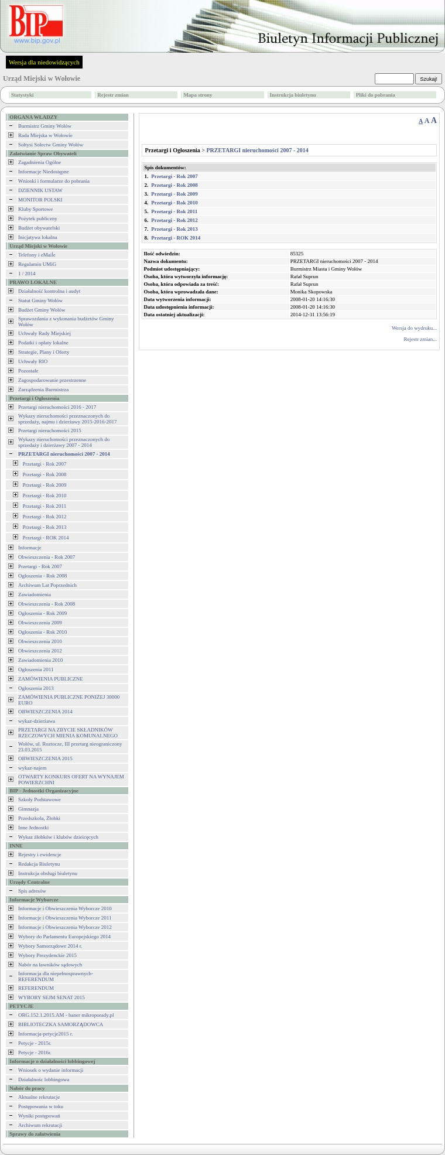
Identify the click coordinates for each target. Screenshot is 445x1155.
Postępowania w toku (40, 1106)
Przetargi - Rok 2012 (45, 517)
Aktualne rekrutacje (39, 1097)
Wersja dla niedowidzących (44, 62)
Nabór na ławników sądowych (50, 965)
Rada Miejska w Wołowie (45, 135)
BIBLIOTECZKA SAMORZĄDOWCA (60, 1024)
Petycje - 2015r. (35, 1043)
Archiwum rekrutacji (40, 1125)
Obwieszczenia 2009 (40, 623)
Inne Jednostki (33, 828)
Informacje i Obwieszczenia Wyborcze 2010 (65, 908)
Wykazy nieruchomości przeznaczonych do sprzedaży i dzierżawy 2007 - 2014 (63, 442)
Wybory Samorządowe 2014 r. (50, 946)
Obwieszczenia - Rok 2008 (46, 604)
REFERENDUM (36, 988)
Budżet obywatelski (39, 228)
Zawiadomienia (34, 594)
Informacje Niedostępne (43, 172)
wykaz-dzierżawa (36, 721)
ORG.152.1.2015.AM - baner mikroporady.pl (66, 1015)
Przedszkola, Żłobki (39, 818)
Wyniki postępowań (39, 1116)
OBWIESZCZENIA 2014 (45, 712)
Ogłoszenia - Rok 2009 (42, 613)
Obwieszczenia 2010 (40, 641)
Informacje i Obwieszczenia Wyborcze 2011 (64, 918)
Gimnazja (28, 809)
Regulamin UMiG (37, 264)
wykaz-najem (32, 768)
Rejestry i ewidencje (39, 854)
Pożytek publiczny (37, 218)
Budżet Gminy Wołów (42, 310)
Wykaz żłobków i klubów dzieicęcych (58, 837)
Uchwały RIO (32, 361)
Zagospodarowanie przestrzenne (52, 380)
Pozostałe (28, 371)
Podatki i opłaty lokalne (43, 343)
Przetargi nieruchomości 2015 (49, 430)
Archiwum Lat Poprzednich (47, 585)
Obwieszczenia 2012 (40, 651)
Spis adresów (32, 891)
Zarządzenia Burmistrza (43, 389)
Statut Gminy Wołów (40, 300)
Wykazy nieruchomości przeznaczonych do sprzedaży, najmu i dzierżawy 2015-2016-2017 (67, 419)
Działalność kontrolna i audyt (49, 291)
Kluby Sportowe (35, 209)
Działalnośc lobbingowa (43, 1079)
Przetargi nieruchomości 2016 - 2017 (57, 407)
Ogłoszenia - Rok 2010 (42, 632)
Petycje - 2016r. (35, 1052)
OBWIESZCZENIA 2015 (45, 758)
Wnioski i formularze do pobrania (54, 181)
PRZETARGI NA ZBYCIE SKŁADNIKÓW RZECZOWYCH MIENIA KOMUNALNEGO (68, 733)
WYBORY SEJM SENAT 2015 (51, 997)
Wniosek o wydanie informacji (50, 1070)
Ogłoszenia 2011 (35, 669)
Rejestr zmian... (420, 339)
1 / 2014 (27, 273)
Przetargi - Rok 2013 (45, 527)
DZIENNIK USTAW (40, 190)
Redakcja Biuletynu (39, 864)
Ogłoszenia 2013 (36, 688)
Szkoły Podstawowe (39, 799)
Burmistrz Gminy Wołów (44, 126)
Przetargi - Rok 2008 (45, 474)
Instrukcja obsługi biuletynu (47, 873)
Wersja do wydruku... (414, 328)
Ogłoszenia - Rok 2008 (42, 576)
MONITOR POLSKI (40, 200)
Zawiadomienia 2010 (40, 660)
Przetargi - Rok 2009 (45, 485)
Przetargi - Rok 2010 (45, 495)
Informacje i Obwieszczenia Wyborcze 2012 (65, 927)
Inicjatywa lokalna (37, 237)
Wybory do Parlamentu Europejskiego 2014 (64, 936)
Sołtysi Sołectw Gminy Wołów (50, 145)
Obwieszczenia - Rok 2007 (46, 557)
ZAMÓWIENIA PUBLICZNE (50, 679)
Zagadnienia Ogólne (39, 162)
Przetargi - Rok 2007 (45, 464)
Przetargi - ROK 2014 (46, 538)
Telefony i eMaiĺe (37, 255)
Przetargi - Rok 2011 (45, 506)
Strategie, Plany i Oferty (43, 352)
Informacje (29, 548)
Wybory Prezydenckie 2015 (47, 955)
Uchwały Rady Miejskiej (44, 333)
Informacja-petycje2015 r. (45, 1034)
